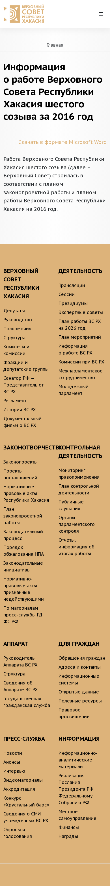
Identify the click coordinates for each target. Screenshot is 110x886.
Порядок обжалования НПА (23, 550)
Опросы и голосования (17, 833)
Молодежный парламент (74, 390)
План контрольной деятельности (79, 489)
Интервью (14, 771)
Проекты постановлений (20, 474)
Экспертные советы (81, 312)
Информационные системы (79, 679)
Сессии (67, 294)
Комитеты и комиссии (16, 350)
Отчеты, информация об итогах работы (76, 546)
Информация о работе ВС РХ (75, 349)
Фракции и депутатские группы (26, 366)
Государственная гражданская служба (26, 702)
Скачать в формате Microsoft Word (62, 142)
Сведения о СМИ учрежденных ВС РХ (25, 817)
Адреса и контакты (80, 667)
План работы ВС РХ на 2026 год (80, 324)
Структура (14, 337)
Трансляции (72, 285)
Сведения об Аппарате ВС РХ (20, 686)
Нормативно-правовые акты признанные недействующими (23, 589)
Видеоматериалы (23, 780)
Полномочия (17, 328)
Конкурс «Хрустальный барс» (26, 801)
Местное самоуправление (77, 815)
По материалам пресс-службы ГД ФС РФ (22, 614)
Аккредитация (19, 789)
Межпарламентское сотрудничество (81, 374)
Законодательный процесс (23, 535)
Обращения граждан (82, 658)
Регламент (14, 400)
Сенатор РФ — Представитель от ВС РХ (23, 384)
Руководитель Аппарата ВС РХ (20, 661)
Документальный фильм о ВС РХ (22, 422)
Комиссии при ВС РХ (81, 362)
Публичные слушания (71, 505)
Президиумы (73, 303)
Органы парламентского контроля (77, 524)
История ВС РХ (19, 409)
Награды (68, 836)
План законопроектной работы (22, 515)
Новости (12, 753)
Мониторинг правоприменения (79, 473)
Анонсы (11, 762)
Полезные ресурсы (80, 701)
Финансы (69, 827)
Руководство (17, 319)
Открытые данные (79, 692)
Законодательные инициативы (23, 566)
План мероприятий (80, 337)
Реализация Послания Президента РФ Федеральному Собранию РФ (76, 789)
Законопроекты (20, 462)
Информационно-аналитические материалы (78, 759)
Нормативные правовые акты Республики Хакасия (26, 493)
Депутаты (14, 310)
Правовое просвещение (74, 713)
